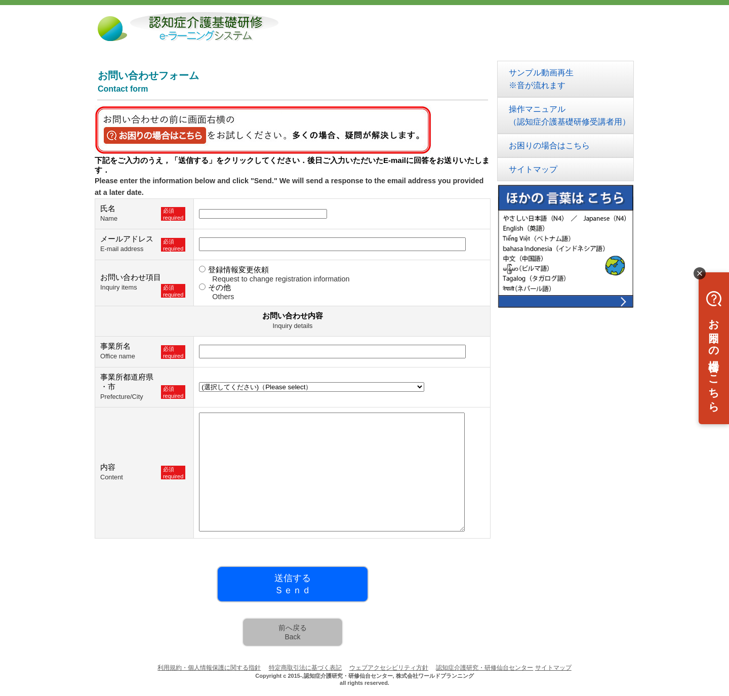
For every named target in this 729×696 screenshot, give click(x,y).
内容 (107, 467)
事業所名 (115, 346)
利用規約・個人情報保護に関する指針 (209, 667)
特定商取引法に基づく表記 (305, 667)
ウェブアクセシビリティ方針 (388, 667)
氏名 (107, 208)
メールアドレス (126, 238)
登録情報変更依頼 (238, 269)
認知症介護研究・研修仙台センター (484, 667)
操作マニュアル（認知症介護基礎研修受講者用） (569, 115)
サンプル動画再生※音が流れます (541, 79)
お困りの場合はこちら (549, 145)
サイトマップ (533, 169)
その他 (219, 287)
